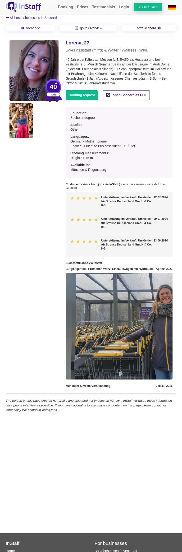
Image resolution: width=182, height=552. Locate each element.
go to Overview (88, 28)
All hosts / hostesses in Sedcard (31, 18)
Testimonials (103, 7)
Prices (82, 7)
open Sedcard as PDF (126, 95)
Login (124, 7)
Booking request (82, 95)
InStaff (12, 543)
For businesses (111, 543)
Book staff (147, 7)
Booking (65, 7)
